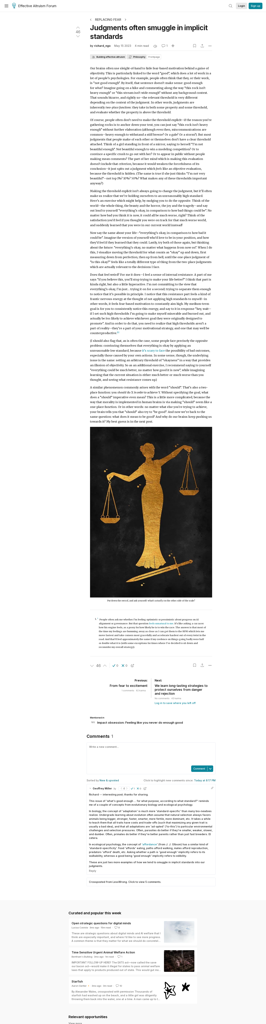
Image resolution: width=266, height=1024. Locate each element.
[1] (118, 332)
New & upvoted (109, 780)
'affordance (149, 844)
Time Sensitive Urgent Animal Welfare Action (103, 952)
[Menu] (6, 6)
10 (118, 985)
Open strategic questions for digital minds (101, 923)
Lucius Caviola (80, 927)
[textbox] (150, 754)
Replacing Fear (108, 19)
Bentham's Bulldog (82, 956)
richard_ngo (102, 46)
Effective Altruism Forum (34, 6)
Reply (92, 870)
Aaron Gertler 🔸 (81, 985)
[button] (115, 665)
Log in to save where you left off (175, 703)
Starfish (77, 981)
